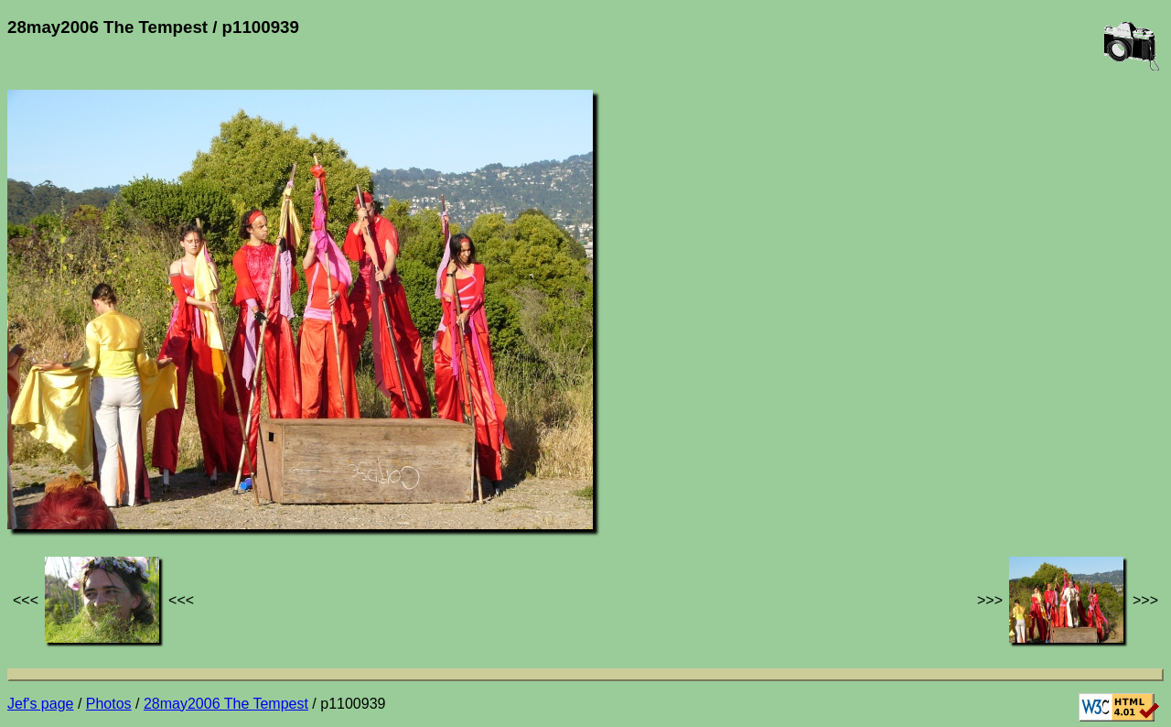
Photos (109, 703)
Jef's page (40, 703)
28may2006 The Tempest (226, 703)
